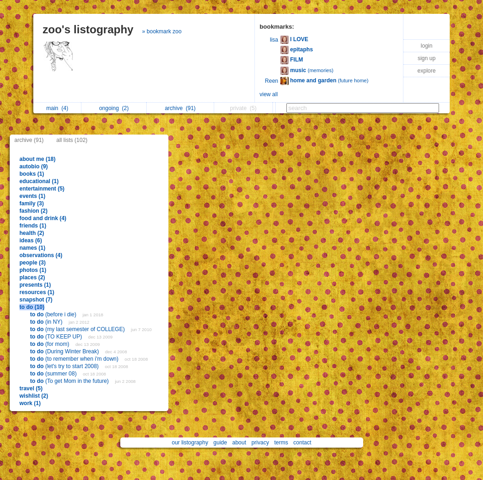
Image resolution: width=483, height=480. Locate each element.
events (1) (32, 196)
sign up (427, 58)
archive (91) (28, 140)
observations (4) (40, 255)
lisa (274, 40)
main (57, 108)
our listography (190, 442)
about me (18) (37, 159)
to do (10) (31, 307)
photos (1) (32, 270)
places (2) (32, 277)
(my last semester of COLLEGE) (78, 329)
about (239, 442)
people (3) (32, 262)
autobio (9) (33, 166)
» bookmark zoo (161, 31)
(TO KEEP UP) (57, 336)
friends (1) (32, 225)
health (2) (31, 233)
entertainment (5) (41, 188)
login (426, 46)
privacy (260, 442)
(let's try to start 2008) (65, 366)
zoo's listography (88, 29)
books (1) (31, 174)
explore (426, 71)
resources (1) (36, 292)
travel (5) (31, 388)
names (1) (32, 248)
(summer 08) (54, 373)
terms (281, 442)
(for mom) (50, 344)
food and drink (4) (42, 218)
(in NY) (47, 322)
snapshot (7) (35, 299)
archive (180, 108)
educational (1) (39, 181)
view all (269, 94)
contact (302, 442)
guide (220, 442)
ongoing (114, 108)
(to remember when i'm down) (75, 359)
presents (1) (35, 285)
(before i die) (54, 314)
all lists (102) (71, 140)
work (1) (30, 403)
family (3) (31, 203)
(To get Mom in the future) (70, 381)
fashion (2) (33, 211)
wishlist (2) (33, 396)
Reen (272, 81)
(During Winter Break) (65, 351)
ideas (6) (30, 240)
